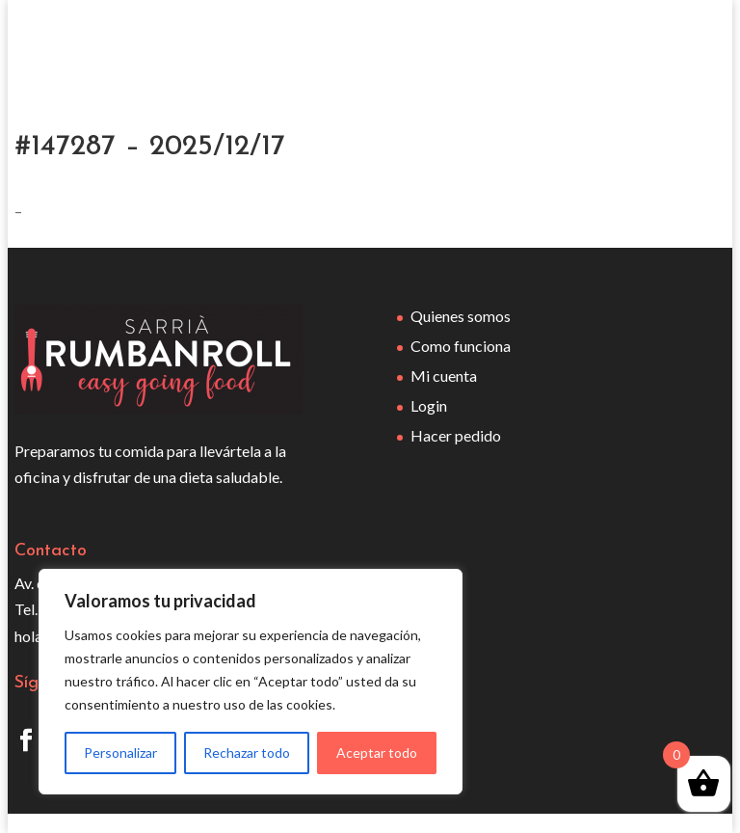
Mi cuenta (443, 375)
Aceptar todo (376, 752)
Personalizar (120, 752)
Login (428, 405)
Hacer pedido (455, 435)
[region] (250, 681)
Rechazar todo (246, 752)
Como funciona (460, 345)
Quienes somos (460, 316)
